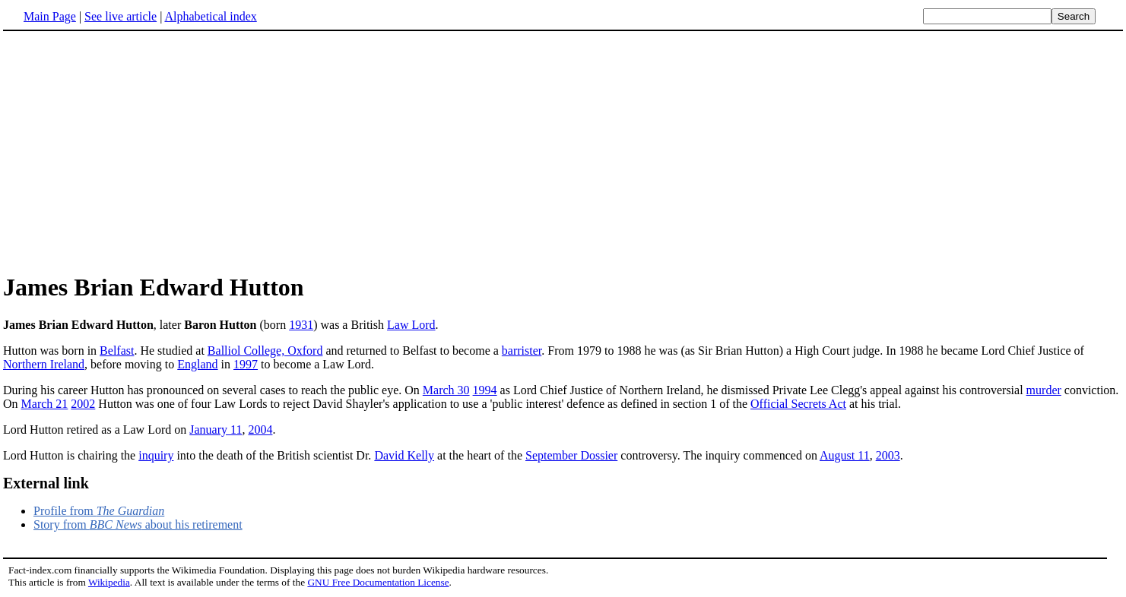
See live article (120, 16)
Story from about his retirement (138, 524)
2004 (260, 429)
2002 (83, 403)
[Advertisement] (131, 151)
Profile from (98, 510)
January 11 (215, 429)
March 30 (446, 390)
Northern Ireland (43, 364)
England (197, 364)
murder (1043, 390)
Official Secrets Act (798, 403)
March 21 (44, 403)
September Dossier (571, 455)
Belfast (117, 350)
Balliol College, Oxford (265, 350)
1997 (245, 364)
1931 (301, 324)
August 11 (845, 455)
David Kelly (404, 455)
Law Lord (411, 324)
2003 (888, 455)
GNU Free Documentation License (378, 582)
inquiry (155, 455)
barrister (521, 350)
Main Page (50, 16)
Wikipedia (109, 582)
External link (46, 483)
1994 (485, 390)
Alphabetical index (210, 16)
